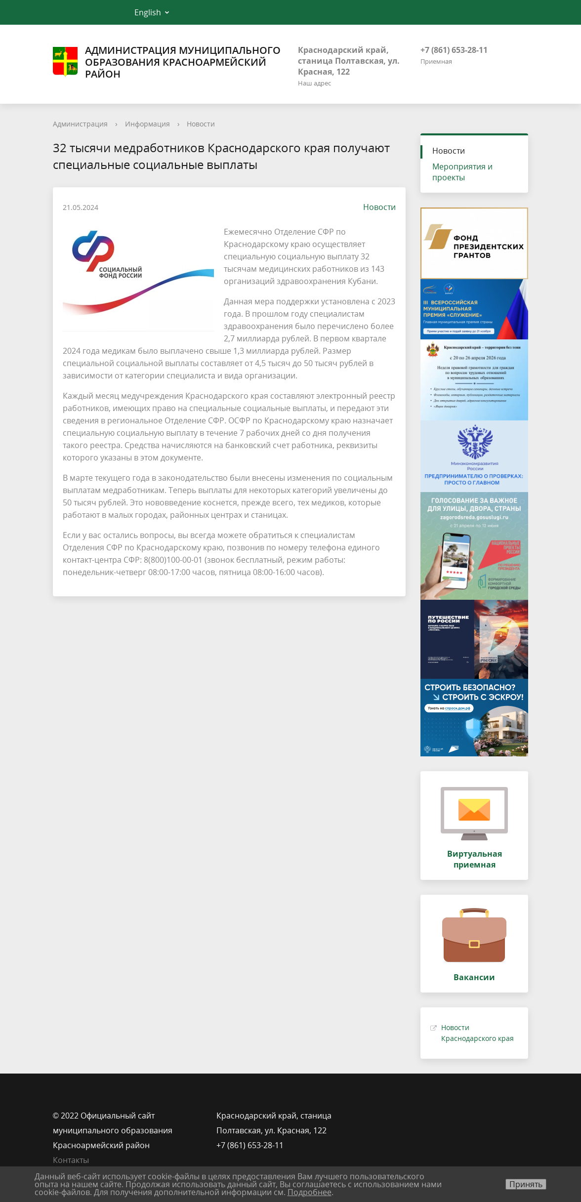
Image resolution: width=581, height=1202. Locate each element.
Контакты (71, 1160)
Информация (147, 123)
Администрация (80, 123)
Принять (525, 1184)
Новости (201, 123)
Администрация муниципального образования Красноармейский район (167, 62)
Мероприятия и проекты (462, 172)
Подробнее (310, 1192)
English (147, 12)
